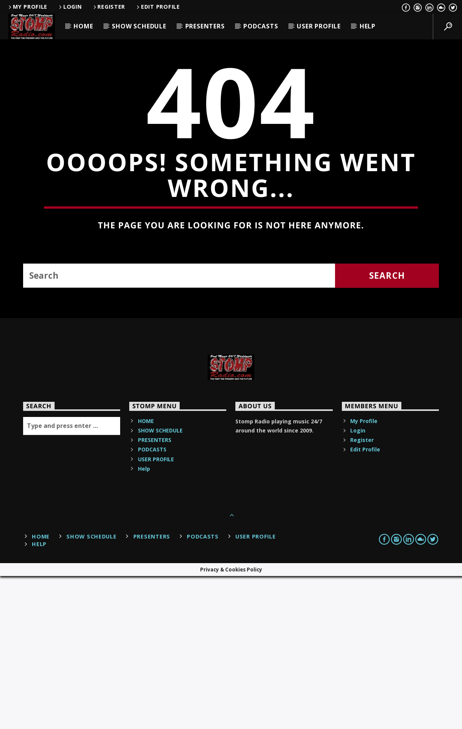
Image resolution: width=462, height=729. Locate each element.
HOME (83, 26)
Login (69, 6)
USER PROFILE (319, 26)
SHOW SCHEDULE (139, 26)
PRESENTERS (205, 26)
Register (108, 6)
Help (368, 26)
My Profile (27, 6)
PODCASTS (260, 26)
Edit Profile (157, 6)
